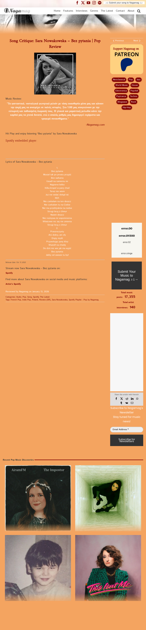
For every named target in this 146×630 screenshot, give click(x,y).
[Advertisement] (126, 127)
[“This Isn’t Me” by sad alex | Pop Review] (108, 568)
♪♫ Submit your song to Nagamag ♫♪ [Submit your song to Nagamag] (124, 3)
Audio (18, 297)
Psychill (134, 90)
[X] (121, 399)
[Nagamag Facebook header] (78, 3)
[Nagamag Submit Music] (126, 275)
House (135, 85)
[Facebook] (116, 399)
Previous (119, 40)
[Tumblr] (121, 403)
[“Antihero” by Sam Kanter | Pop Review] (38, 568)
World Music (121, 85)
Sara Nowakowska (59, 299)
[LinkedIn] (132, 399)
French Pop (16, 299)
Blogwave (122, 102)
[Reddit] (127, 399)
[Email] (132, 403)
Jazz (138, 79)
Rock (133, 102)
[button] (139, 10)
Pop (24, 297)
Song (29, 297)
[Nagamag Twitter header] (84, 3)
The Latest (45, 297)
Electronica (121, 90)
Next (135, 40)
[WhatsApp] (137, 399)
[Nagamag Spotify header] (100, 3)
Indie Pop (26, 299)
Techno (133, 96)
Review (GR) (45, 299)
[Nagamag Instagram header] (95, 3)
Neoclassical (119, 79)
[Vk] (126, 403)
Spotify (36, 297)
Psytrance (121, 96)
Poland (35, 299)
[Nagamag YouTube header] (89, 3)
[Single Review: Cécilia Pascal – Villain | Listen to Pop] (108, 498)
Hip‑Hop (127, 107)
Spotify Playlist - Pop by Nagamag (84, 299)
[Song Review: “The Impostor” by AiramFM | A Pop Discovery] (38, 498)
